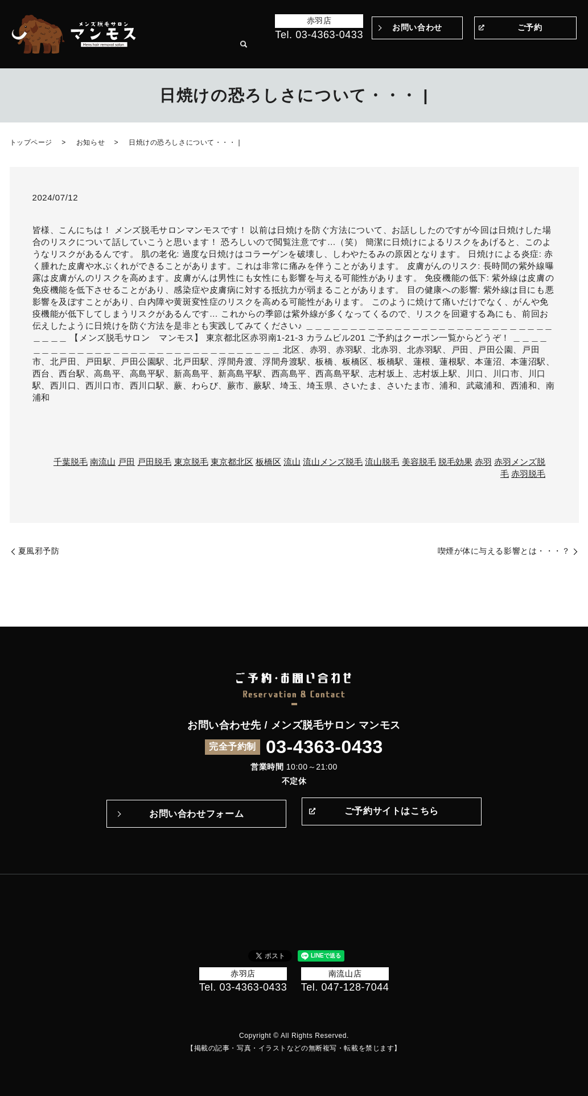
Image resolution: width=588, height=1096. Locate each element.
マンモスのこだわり (327, 51)
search (568, 51)
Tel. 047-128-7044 (345, 987)
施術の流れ (381, 51)
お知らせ (90, 142)
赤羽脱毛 (528, 474)
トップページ (216, 51)
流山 (292, 462)
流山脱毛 (382, 462)
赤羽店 (319, 20)
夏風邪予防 (39, 550)
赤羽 (483, 462)
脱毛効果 (455, 462)
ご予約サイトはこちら (391, 814)
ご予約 (529, 27)
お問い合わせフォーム (196, 814)
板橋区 (268, 462)
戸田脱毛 (154, 462)
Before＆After (266, 51)
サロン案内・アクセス (521, 51)
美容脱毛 (419, 462)
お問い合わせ (417, 27)
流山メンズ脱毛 (333, 462)
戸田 (126, 462)
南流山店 (344, 973)
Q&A (412, 51)
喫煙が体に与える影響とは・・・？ (504, 550)
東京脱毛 (191, 462)
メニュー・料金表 (452, 51)
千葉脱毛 (71, 462)
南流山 (103, 462)
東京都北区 (232, 462)
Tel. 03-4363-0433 (319, 34)
